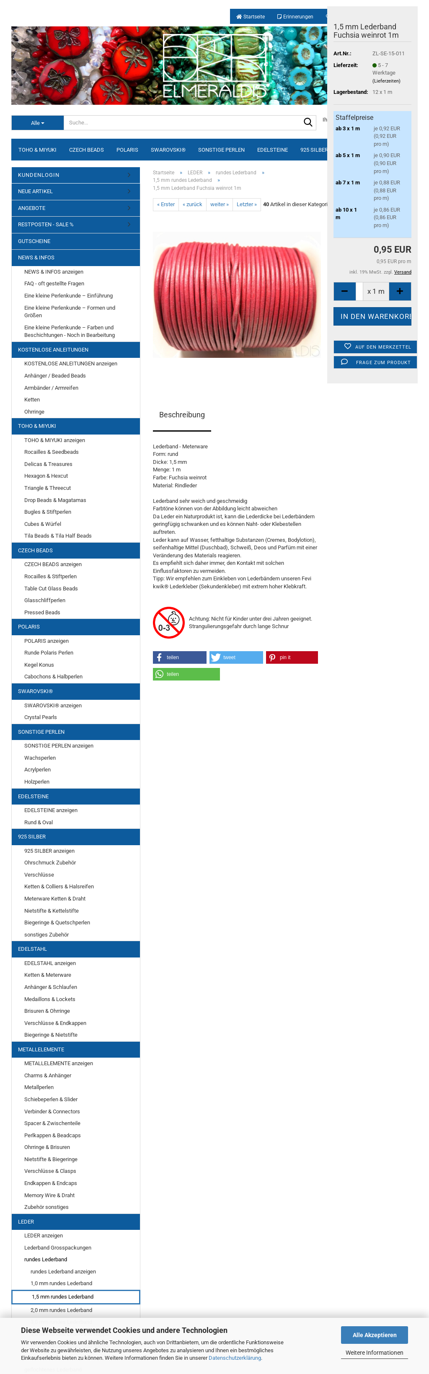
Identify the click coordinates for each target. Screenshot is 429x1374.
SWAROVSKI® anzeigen (53, 705)
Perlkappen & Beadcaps (52, 1135)
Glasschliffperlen (44, 600)
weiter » (219, 204)
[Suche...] (37, 122)
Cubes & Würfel (42, 524)
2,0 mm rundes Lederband (61, 1310)
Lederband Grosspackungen (57, 1248)
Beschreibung (182, 414)
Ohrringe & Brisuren (47, 1147)
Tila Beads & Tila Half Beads (58, 536)
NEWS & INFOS (36, 257)
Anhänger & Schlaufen (50, 987)
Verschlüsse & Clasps (50, 1171)
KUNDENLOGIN (38, 175)
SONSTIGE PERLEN (221, 150)
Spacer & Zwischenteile (52, 1123)
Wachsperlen (40, 758)
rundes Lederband (45, 1259)
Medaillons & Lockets (49, 999)
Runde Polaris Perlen (48, 652)
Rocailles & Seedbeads (51, 452)
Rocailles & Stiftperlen (50, 576)
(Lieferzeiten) (386, 81)
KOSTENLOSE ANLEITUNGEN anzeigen (70, 363)
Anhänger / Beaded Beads (55, 376)
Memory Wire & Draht (49, 1195)
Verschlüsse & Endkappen (55, 1023)
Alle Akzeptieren (375, 1335)
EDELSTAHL (32, 949)
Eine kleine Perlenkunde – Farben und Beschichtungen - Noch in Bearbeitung (69, 331)
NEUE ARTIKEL (35, 191)
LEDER (26, 1222)
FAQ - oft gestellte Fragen (54, 283)
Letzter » (247, 204)
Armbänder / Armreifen (51, 388)
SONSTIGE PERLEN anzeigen (58, 746)
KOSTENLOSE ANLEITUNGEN (53, 350)
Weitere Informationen (374, 1352)
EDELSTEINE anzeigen (51, 810)
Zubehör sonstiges (46, 1207)
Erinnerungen (295, 17)
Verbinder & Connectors (52, 1111)
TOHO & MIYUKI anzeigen (54, 440)
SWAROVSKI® (168, 150)
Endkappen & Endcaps (50, 1183)
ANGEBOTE (31, 208)
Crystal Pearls (40, 717)
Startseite (250, 17)
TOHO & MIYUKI (37, 150)
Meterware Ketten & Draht (54, 898)
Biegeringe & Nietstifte (51, 1035)
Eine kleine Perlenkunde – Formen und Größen (69, 312)
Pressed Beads (42, 612)
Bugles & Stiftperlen (47, 512)
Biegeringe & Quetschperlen (57, 922)
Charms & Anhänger (47, 1075)
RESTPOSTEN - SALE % (46, 224)
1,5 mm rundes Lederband (62, 1297)
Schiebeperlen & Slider (51, 1099)
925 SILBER (314, 150)
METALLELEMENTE (41, 1049)
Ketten (32, 399)
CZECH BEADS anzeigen (53, 564)
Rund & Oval (38, 822)
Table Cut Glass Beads (51, 588)
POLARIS (127, 150)
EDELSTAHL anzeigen (50, 963)
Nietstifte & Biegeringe (51, 1159)
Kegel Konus (39, 665)
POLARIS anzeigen (46, 641)
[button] (180, 657)
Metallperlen (39, 1087)
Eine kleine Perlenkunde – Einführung (68, 295)
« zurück (192, 204)
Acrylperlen (37, 769)
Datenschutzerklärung (235, 1358)
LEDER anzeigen (43, 1235)
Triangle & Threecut (47, 488)
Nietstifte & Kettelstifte (51, 911)
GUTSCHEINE (34, 241)
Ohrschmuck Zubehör (50, 862)
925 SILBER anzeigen (49, 851)
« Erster (166, 204)
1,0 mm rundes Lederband (61, 1283)
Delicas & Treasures (48, 464)
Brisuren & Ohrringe (47, 1011)
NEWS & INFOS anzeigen (53, 272)
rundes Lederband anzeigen (63, 1271)
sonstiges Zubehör (46, 935)
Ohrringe (34, 412)
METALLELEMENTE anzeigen (58, 1063)
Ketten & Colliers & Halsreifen (59, 886)
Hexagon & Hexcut (46, 476)
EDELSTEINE (272, 150)
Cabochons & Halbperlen (53, 676)
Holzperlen (36, 782)
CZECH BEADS (86, 150)
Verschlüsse (39, 875)
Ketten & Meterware (47, 975)
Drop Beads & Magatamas (55, 500)
